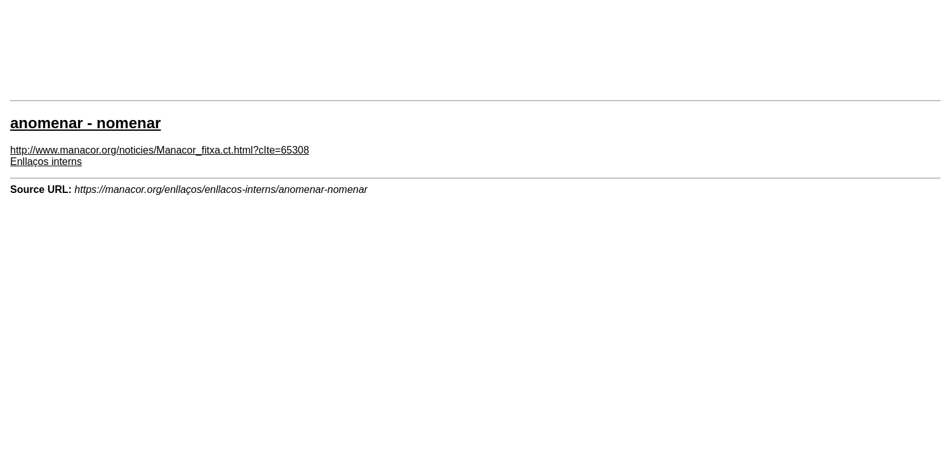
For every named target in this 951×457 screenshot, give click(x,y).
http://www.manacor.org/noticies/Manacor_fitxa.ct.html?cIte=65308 (159, 150)
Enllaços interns (46, 161)
